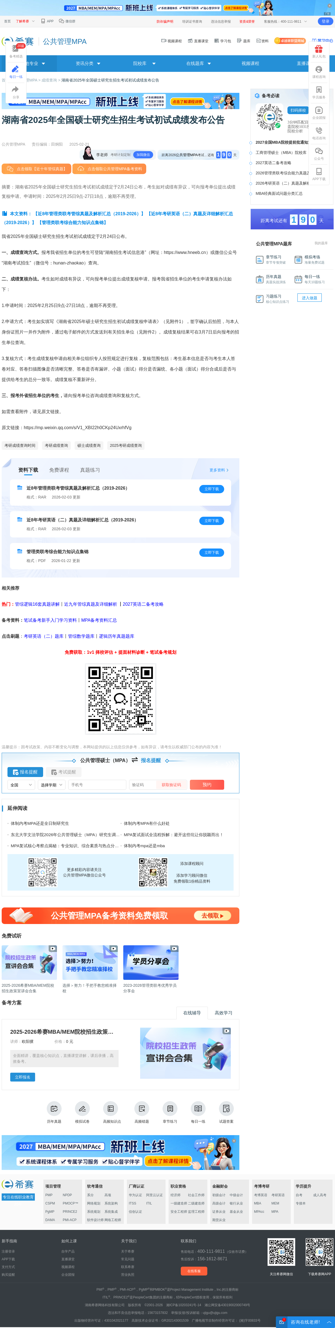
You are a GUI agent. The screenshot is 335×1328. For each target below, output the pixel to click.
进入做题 (309, 298)
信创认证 (135, 1212)
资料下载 (28, 470)
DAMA (50, 1220)
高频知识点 (112, 1112)
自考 (299, 1195)
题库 (243, 41)
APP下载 (319, 174)
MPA (274, 1212)
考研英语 (278, 1195)
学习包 (222, 41)
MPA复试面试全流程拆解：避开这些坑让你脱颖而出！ (174, 834)
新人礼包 (319, 51)
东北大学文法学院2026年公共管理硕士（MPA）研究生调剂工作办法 (74, 834)
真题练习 (90, 470)
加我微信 (143, 155)
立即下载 (212, 489)
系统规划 (93, 1212)
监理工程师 (196, 1212)
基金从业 (236, 1212)
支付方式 (8, 1267)
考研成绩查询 (56, 445)
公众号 (319, 154)
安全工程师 (179, 1212)
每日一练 (198, 1112)
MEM (275, 1203)
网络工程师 (112, 1220)
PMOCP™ (70, 1203)
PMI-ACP (70, 1220)
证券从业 (219, 1212)
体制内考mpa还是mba (144, 845)
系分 (90, 1195)
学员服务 (319, 92)
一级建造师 (179, 1203)
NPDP (67, 1195)
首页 (7, 21)
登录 (325, 21)
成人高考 (319, 1195)
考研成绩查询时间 (19, 445)
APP (47, 21)
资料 (262, 41)
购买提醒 (8, 1275)
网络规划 (93, 1203)
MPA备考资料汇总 (99, 620)
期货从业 (219, 1220)
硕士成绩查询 (89, 445)
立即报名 (22, 1077)
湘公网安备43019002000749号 (227, 1305)
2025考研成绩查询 (126, 445)
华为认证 (135, 1195)
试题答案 (226, 1112)
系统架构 (111, 1203)
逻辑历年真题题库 (116, 636)
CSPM (50, 1203)
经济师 (175, 1195)
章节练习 (170, 1112)
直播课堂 (197, 41)
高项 (107, 1195)
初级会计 (219, 1195)
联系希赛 (127, 1267)
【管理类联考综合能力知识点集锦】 (72, 222)
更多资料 (217, 470)
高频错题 (141, 1112)
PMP (49, 1195)
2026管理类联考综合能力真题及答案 (287, 173)
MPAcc (259, 1212)
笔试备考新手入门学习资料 (50, 620)
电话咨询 (319, 133)
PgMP (49, 1212)
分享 (16, 92)
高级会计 (219, 1203)
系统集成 (111, 1212)
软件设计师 (95, 1220)
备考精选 (17, 50)
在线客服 (194, 1271)
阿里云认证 (154, 1195)
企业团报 (319, 113)
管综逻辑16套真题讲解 (37, 604)
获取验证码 (171, 785)
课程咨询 (319, 72)
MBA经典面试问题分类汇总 (279, 193)
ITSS (132, 1203)
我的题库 (321, 243)
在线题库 (195, 63)
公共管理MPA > (27, 80)
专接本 (301, 1203)
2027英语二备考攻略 (143, 604)
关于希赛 (127, 1251)
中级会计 (236, 1195)
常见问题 (127, 1259)
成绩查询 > (51, 80)
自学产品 (68, 1251)
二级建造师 (196, 1203)
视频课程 (171, 41)
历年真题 (54, 1112)
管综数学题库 (81, 636)
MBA (257, 1203)
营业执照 (127, 1275)
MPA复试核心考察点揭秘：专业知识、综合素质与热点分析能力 (69, 845)
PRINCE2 (70, 1212)
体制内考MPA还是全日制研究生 (40, 823)
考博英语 (260, 1195)
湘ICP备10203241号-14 (183, 1305)
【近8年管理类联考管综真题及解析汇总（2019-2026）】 (89, 213)
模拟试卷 (82, 1112)
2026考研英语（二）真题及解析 (283, 183)
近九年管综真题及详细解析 (90, 604)
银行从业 (236, 1203)
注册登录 (8, 1251)
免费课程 (59, 470)
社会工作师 (196, 1195)
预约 (207, 784)
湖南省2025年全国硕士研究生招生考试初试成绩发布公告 (110, 80)
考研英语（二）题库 (44, 636)
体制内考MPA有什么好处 (147, 823)
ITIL (149, 1203)
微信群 (67, 21)
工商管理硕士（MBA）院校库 (281, 152)
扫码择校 (298, 110)
